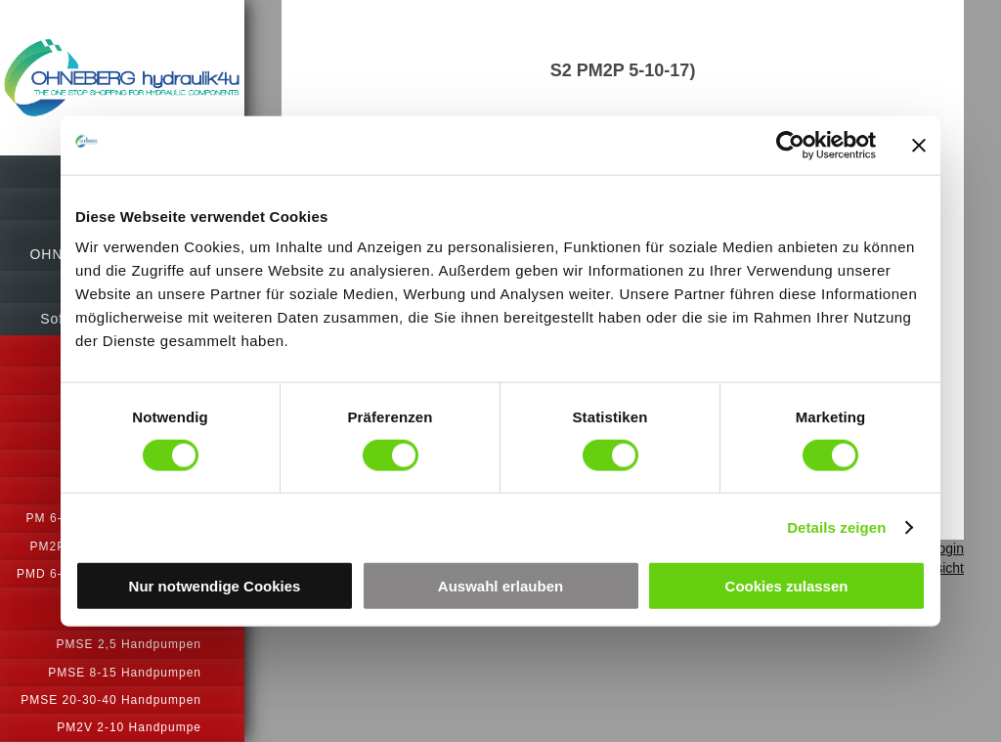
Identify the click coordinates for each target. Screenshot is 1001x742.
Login (947, 548)
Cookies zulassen (787, 586)
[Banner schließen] (919, 145)
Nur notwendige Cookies (215, 586)
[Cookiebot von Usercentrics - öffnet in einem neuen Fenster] (790, 144)
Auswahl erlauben (500, 586)
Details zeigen (836, 526)
